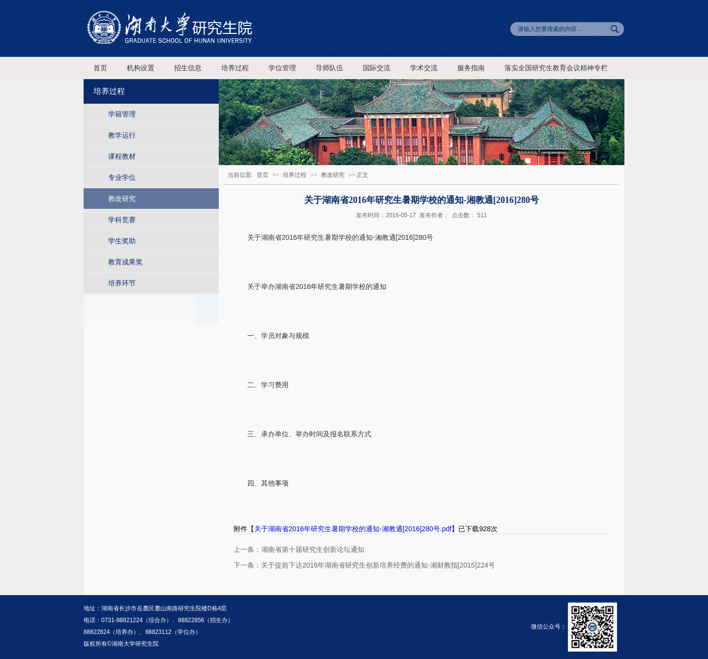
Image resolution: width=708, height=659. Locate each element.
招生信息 (188, 68)
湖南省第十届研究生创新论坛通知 (312, 549)
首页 (100, 68)
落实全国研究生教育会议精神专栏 (556, 68)
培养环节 (122, 283)
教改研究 (122, 198)
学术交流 (424, 68)
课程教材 (122, 156)
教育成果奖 (125, 262)
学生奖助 (122, 241)
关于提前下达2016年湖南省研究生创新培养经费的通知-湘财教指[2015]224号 (378, 565)
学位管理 (282, 68)
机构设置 (140, 68)
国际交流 (376, 68)
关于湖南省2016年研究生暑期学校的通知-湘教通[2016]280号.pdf (352, 529)
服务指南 (471, 68)
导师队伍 (329, 68)
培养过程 (235, 68)
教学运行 (122, 135)
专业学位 (122, 177)
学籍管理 (122, 114)
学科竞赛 (122, 220)
